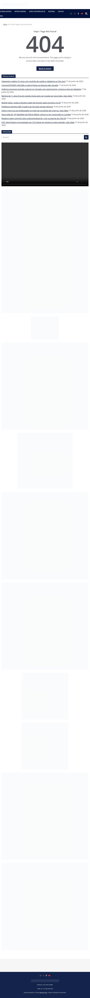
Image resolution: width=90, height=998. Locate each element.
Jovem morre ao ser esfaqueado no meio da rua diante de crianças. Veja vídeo (34, 110)
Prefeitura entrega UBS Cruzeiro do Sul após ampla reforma (27, 106)
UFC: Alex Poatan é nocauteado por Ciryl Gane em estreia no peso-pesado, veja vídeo (38, 122)
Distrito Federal (20, 11)
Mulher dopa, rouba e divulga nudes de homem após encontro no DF (31, 102)
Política (61, 11)
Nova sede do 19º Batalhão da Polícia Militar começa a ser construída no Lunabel (36, 114)
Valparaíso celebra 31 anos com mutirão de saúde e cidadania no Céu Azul (33, 81)
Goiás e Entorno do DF (37, 11)
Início (5, 24)
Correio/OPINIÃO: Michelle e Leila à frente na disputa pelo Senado (29, 85)
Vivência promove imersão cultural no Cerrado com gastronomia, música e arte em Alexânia (41, 89)
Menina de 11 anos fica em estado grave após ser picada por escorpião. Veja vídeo (36, 96)
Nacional (51, 11)
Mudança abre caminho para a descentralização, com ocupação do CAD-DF (33, 118)
